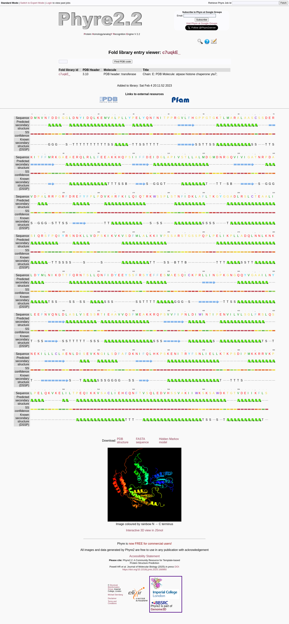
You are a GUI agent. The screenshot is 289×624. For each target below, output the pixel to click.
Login (49, 2)
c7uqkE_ (64, 74)
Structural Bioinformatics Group (113, 587)
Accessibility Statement (144, 556)
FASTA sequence (142, 440)
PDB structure (122, 440)
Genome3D (158, 609)
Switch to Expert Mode (32, 2)
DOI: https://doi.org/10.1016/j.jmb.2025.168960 (151, 568)
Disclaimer (112, 598)
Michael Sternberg (115, 595)
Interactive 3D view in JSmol (144, 530)
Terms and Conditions (112, 602)
